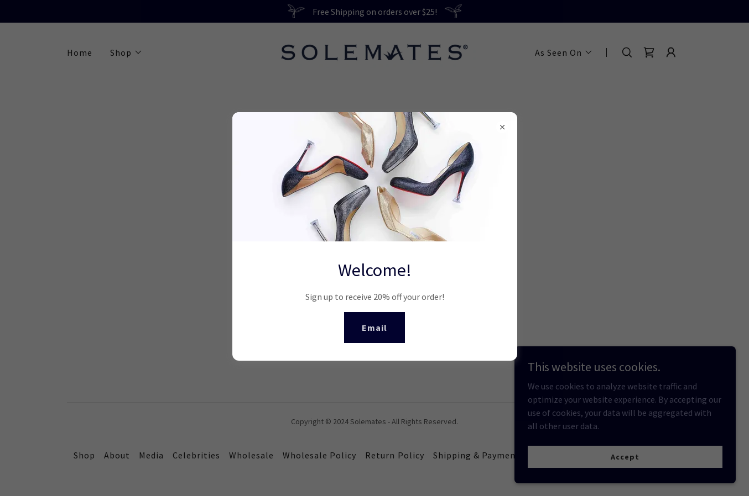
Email (374, 327)
